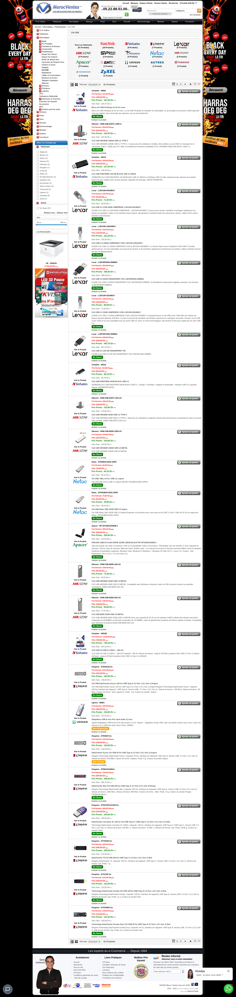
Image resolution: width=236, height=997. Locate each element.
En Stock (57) (45, 208)
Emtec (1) (44, 158)
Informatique (74, 22)
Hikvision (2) (45, 164)
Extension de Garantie (48, 101)
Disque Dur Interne (49, 54)
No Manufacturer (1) (48, 177)
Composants (47, 49)
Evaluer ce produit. (99, 120)
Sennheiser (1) (46, 183)
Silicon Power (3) (46, 186)
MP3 (41, 107)
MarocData (193, 991)
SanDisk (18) (45, 180)
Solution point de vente (51, 109)
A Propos (106, 962)
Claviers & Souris (48, 65)
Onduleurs (46, 88)
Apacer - (105, 526)
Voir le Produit (80, 106)
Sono (114, 22)
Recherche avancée (160, 14)
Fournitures (189, 22)
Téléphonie (57, 22)
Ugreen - (98, 703)
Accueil (38, 27)
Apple (44, 41)
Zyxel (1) (43, 199)
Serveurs (45, 86)
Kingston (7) (44, 167)
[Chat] (7, 989)
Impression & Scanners (51, 99)
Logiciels (45, 91)
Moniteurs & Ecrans (49, 78)
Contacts (105, 970)
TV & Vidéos (40, 22)
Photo (102, 22)
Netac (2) (43, 174)
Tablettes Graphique (50, 80)
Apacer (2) (44, 155)
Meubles (160, 22)
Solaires (174, 22)
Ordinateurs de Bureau (51, 46)
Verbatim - (99, 91)
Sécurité (127, 22)
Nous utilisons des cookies (113, 973)
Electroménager (144, 22)
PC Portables (47, 44)
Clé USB (45, 70)
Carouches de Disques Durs (53, 62)
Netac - (104, 462)
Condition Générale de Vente (114, 965)
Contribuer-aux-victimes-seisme (112, 979)
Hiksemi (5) (44, 161)
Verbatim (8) (45, 196)
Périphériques (60, 27)
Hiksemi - (107, 124)
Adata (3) (43, 152)
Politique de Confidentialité (113, 975)
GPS (41, 94)
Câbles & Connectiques (51, 75)
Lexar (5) (43, 171)
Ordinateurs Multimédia (48, 96)
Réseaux (89, 22)
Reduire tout (49, 213)
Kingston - (102, 667)
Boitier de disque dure (50, 59)
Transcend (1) (45, 189)
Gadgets (45, 67)
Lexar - (103, 190)
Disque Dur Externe (49, 57)
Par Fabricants (108, 967)
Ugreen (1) (44, 192)
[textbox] (161, 11)
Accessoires (44, 104)
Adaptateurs (46, 73)
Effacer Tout (62, 213)
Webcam (45, 83)
